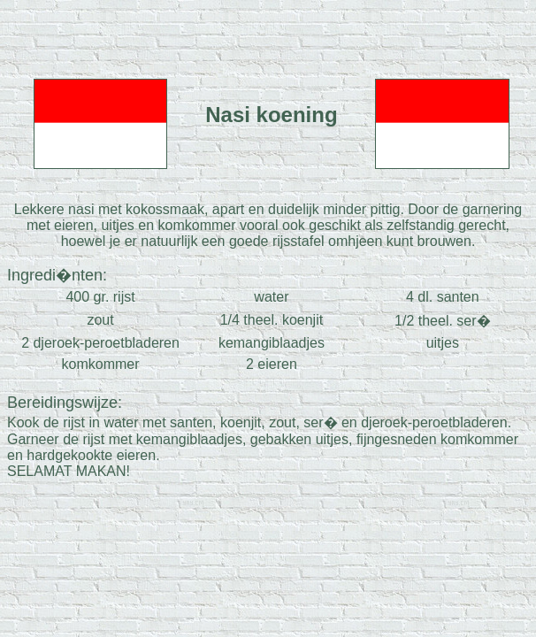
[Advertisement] (268, 33)
